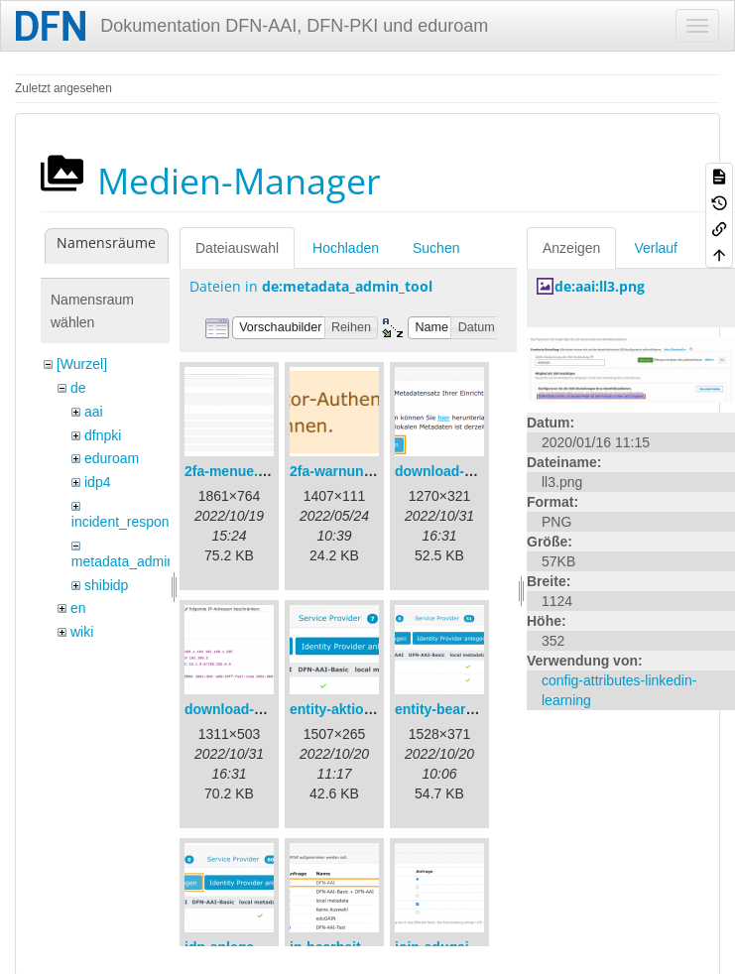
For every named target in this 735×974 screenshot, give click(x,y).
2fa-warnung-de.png (356, 471)
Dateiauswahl (237, 248)
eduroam (111, 458)
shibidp (106, 585)
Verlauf (655, 248)
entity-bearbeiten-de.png (475, 709)
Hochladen (345, 248)
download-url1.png (457, 471)
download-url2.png (246, 709)
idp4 (97, 482)
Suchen (436, 248)
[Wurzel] (82, 364)
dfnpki (102, 435)
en (78, 608)
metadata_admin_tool (138, 561)
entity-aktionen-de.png (364, 709)
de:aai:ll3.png (599, 286)
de (78, 388)
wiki (81, 632)
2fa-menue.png (234, 471)
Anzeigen (571, 248)
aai (93, 412)
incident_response (127, 522)
